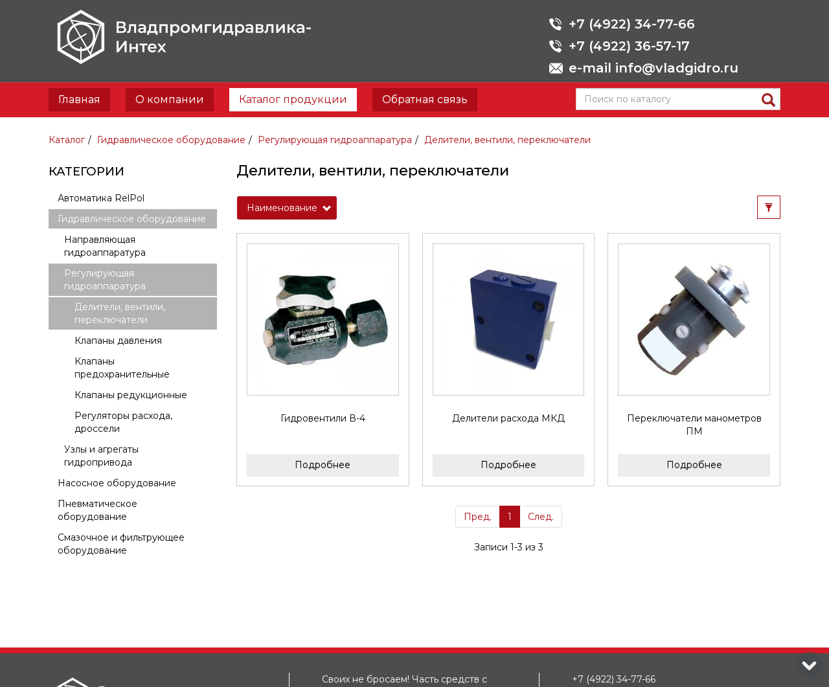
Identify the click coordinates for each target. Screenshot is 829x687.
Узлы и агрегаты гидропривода (101, 456)
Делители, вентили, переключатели (507, 140)
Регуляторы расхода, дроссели (123, 422)
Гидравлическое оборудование (171, 140)
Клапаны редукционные (130, 395)
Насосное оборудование (117, 483)
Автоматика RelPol (101, 198)
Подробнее (322, 465)
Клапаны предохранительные (122, 367)
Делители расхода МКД (508, 418)
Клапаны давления (118, 340)
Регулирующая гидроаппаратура (335, 140)
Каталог (67, 140)
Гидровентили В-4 (322, 418)
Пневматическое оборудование (97, 510)
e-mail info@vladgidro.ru (653, 68)
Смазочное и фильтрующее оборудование (121, 544)
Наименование (289, 208)
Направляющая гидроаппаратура (105, 246)
